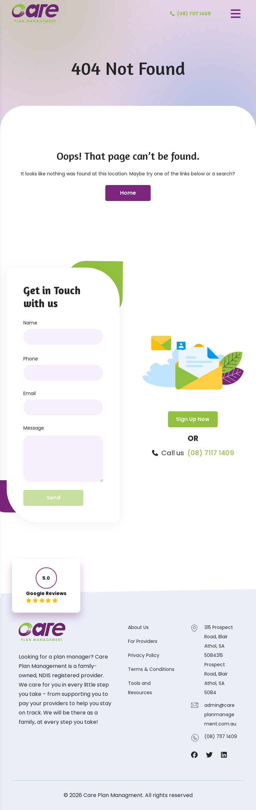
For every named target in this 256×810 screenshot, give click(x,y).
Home (128, 193)
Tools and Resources (140, 688)
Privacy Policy (143, 655)
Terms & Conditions (151, 669)
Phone (30, 358)
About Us (138, 627)
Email (29, 393)
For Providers (142, 641)
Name (30, 322)
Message (33, 428)
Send (53, 498)
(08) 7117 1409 (210, 453)
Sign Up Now (193, 419)
